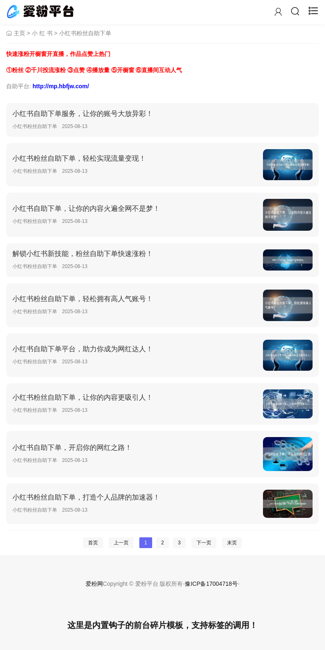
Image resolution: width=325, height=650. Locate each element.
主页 (19, 33)
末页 (232, 543)
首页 (93, 543)
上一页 (121, 543)
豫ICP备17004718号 (211, 583)
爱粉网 (94, 583)
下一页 (203, 543)
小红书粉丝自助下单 (85, 33)
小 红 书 (42, 33)
